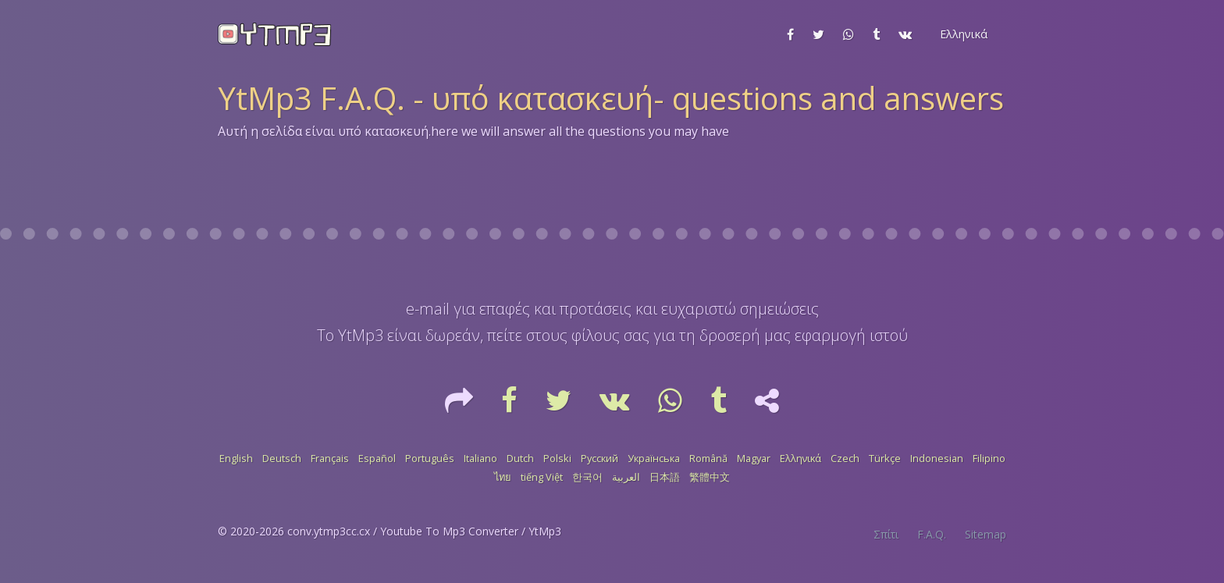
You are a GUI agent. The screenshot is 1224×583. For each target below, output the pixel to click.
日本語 (664, 477)
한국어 (587, 477)
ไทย (502, 477)
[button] (962, 34)
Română (708, 458)
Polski (557, 458)
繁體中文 (709, 477)
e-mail (428, 308)
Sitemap (985, 534)
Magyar (753, 458)
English (236, 458)
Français (330, 458)
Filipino (989, 458)
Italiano (480, 458)
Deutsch (281, 458)
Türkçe (885, 458)
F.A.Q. (931, 534)
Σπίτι (886, 534)
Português (429, 458)
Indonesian (936, 458)
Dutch (520, 458)
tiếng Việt (542, 477)
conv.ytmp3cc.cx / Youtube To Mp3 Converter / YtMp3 (424, 531)
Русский (599, 458)
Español (377, 458)
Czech (845, 458)
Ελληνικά (800, 458)
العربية (626, 477)
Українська (654, 458)
